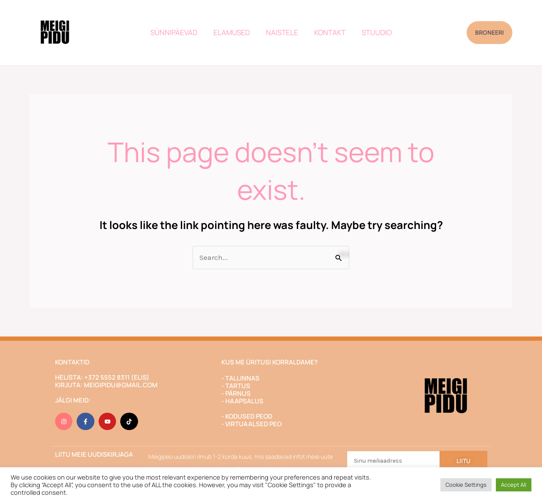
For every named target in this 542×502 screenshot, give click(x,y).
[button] (489, 32)
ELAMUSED (233, 32)
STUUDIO (373, 32)
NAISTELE (282, 32)
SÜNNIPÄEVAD (177, 32)
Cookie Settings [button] (466, 484)
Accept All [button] (513, 484)
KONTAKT (328, 32)
